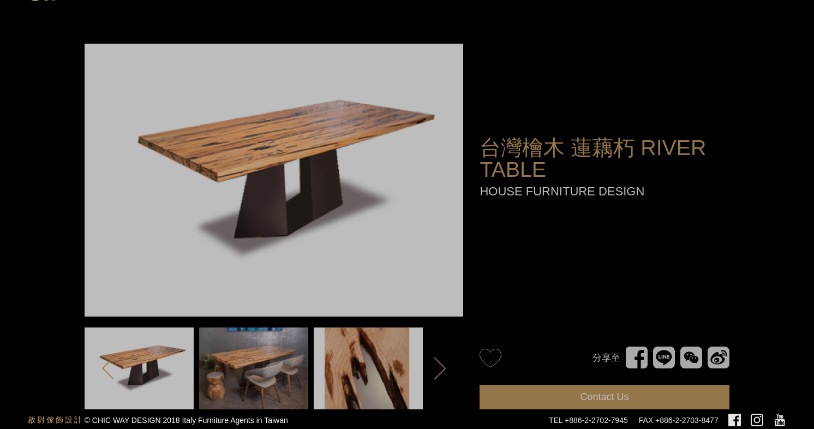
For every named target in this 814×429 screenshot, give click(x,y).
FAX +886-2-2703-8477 (679, 420)
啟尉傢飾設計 (55, 419)
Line (662, 351)
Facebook (637, 351)
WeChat (691, 351)
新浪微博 (717, 356)
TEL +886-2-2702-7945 (588, 420)
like (490, 357)
